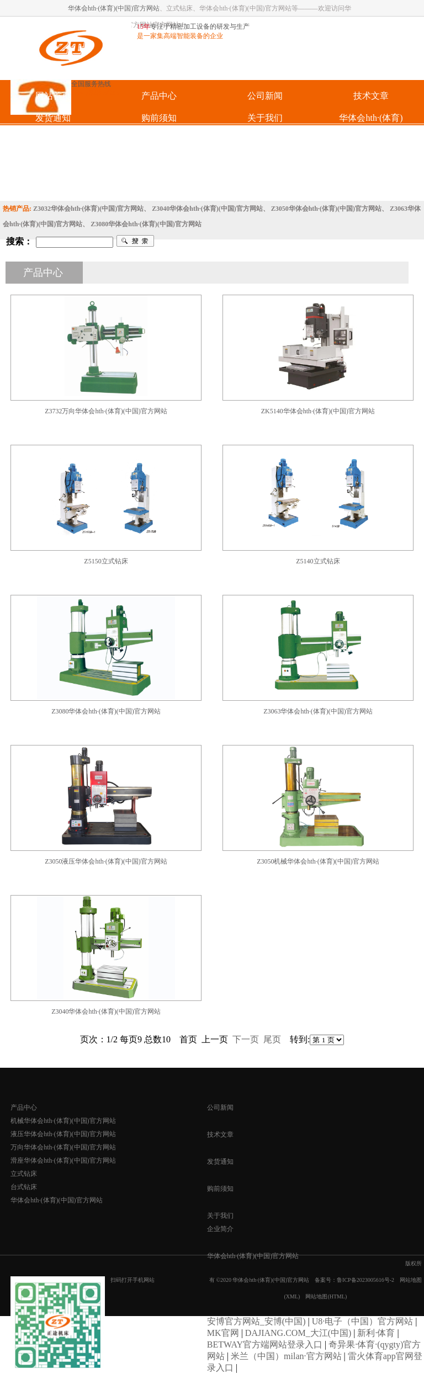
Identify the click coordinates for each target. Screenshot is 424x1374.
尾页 (272, 1039)
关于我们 (220, 1215)
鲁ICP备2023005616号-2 (365, 1280)
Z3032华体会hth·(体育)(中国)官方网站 (88, 208)
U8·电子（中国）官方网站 (363, 1321)
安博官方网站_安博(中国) (256, 1321)
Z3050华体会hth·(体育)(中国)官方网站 (326, 208)
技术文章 (220, 1134)
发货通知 (220, 1161)
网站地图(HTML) (326, 1296)
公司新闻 (220, 1107)
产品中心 (23, 1107)
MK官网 (223, 1333)
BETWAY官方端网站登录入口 (264, 1344)
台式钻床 (23, 1187)
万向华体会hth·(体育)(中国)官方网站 (62, 1147)
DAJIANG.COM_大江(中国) (298, 1333)
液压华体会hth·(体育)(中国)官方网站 (62, 1134)
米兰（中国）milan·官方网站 (286, 1356)
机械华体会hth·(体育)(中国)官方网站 (62, 1121)
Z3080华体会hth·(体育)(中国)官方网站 (146, 224)
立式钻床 (23, 1174)
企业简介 (220, 1229)
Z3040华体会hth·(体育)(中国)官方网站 (207, 208)
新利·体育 (376, 1333)
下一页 (245, 1039)
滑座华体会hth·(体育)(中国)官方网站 (62, 1160)
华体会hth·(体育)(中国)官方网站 (114, 8)
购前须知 (220, 1188)
